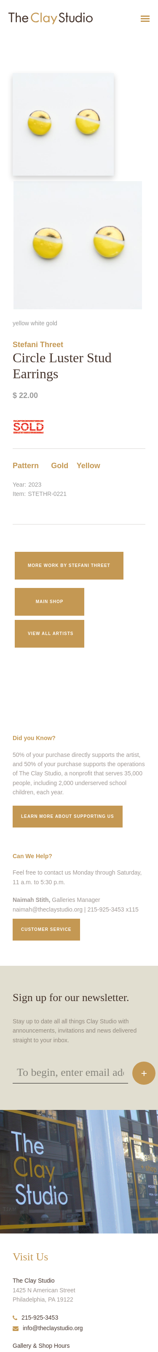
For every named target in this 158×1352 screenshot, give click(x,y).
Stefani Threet (38, 344)
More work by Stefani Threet (69, 565)
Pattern (26, 465)
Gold (59, 465)
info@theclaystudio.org (48, 1328)
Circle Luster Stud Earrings (23, 39)
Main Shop (50, 601)
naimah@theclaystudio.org (48, 909)
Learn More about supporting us (67, 816)
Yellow (88, 465)
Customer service (46, 929)
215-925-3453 (35, 1317)
